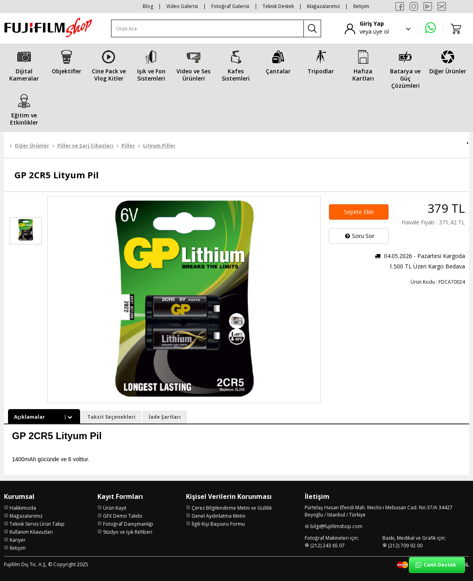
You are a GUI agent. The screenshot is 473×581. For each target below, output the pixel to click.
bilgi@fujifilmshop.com (336, 526)
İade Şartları (165, 417)
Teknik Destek (278, 6)
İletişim (361, 6)
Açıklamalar (44, 417)
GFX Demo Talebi (122, 515)
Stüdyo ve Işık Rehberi (127, 532)
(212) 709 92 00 (405, 545)
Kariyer (18, 540)
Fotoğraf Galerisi (230, 6)
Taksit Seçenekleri (111, 417)
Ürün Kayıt (114, 507)
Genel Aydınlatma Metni (218, 515)
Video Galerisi (182, 6)
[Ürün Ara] (207, 28)
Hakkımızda (23, 507)
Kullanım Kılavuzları (31, 532)
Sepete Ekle (359, 212)
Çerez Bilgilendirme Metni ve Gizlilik (232, 507)
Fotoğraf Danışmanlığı (128, 523)
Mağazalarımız (323, 6)
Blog (148, 6)
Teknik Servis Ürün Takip (37, 523)
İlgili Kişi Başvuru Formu (218, 523)
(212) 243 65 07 (327, 545)
